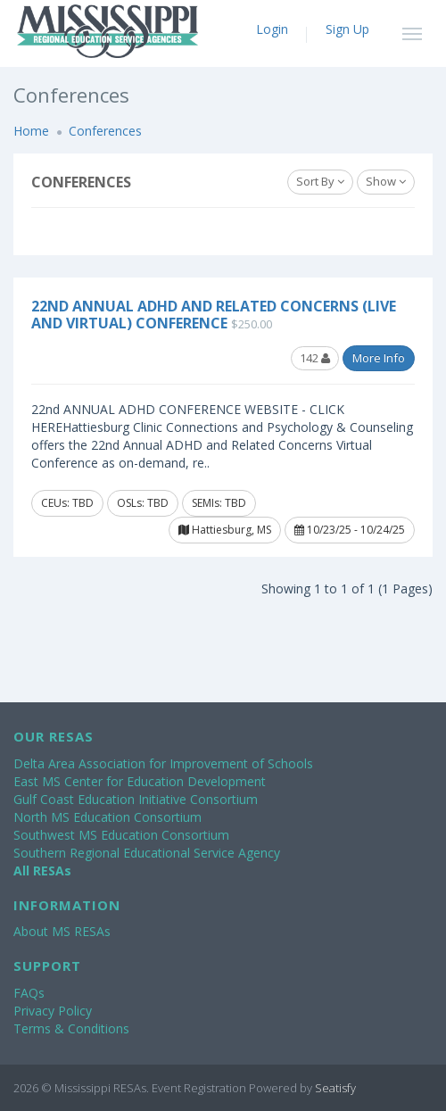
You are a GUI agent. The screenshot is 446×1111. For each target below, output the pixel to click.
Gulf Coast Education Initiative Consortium (135, 799)
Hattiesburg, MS (224, 529)
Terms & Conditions (71, 1028)
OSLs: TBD (143, 502)
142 (315, 358)
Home (31, 130)
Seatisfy (335, 1088)
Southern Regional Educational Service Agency (146, 852)
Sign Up (347, 29)
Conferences (105, 130)
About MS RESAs (62, 931)
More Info (378, 358)
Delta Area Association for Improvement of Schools (163, 763)
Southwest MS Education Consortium (121, 834)
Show (386, 181)
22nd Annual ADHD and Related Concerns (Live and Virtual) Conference (213, 314)
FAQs (29, 992)
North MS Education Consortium (107, 816)
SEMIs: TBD (219, 502)
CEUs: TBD (67, 502)
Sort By (320, 181)
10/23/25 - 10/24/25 (349, 529)
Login (272, 29)
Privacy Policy (52, 1010)
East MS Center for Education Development (139, 781)
